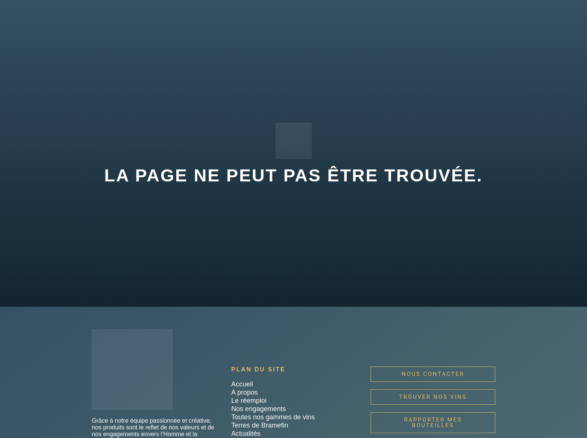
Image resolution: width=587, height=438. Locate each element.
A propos (244, 392)
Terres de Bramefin (259, 425)
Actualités (246, 433)
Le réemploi (249, 400)
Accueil (242, 384)
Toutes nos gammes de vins (273, 417)
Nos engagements (258, 409)
